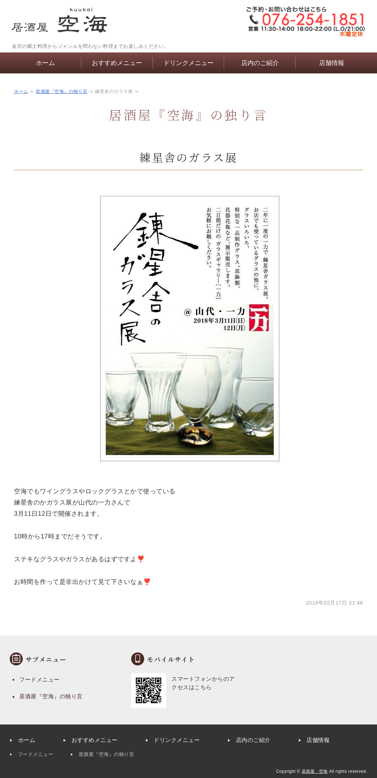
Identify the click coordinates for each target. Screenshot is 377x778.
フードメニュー (39, 680)
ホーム (45, 62)
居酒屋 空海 (315, 771)
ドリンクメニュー (188, 62)
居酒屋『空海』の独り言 (62, 91)
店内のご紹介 (260, 62)
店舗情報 (331, 62)
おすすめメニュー (117, 62)
